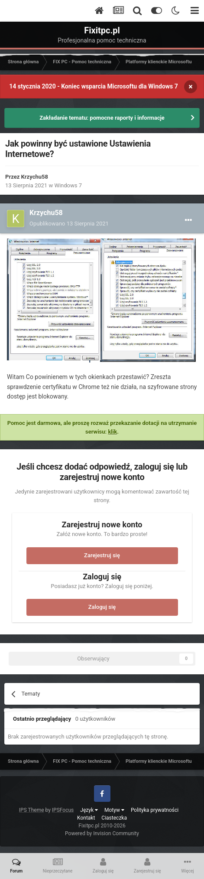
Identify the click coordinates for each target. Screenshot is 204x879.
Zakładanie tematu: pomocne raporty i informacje (102, 117)
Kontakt (86, 818)
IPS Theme (31, 810)
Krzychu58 (34, 176)
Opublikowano (69, 223)
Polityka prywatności (154, 810)
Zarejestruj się (102, 555)
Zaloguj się (102, 607)
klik (112, 431)
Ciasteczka (114, 818)
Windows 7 (68, 185)
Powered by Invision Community (102, 833)
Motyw (114, 810)
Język (89, 810)
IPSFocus (63, 810)
